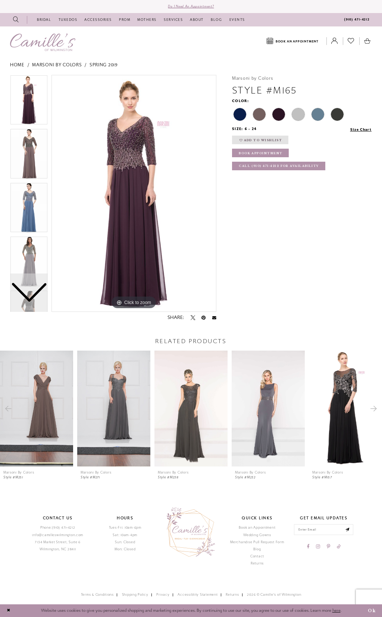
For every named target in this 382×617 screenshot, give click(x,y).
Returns (257, 563)
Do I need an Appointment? (191, 6)
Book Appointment (261, 153)
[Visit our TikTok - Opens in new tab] (339, 547)
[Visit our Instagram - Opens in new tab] (318, 547)
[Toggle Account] (334, 41)
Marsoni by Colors (57, 65)
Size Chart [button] (360, 129)
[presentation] (36, 409)
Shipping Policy (135, 595)
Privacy (162, 595)
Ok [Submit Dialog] (371, 610)
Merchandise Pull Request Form (257, 542)
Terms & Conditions (97, 595)
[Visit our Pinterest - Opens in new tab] (328, 547)
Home (17, 65)
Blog (257, 549)
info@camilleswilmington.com (57, 535)
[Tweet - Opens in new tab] (193, 317)
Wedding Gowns (257, 535)
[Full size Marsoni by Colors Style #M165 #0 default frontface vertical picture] (134, 193)
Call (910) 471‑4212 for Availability (279, 166)
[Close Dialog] (8, 611)
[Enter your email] (324, 530)
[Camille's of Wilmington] (42, 42)
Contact (257, 556)
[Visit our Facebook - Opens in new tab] (308, 547)
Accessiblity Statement (197, 595)
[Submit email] (348, 530)
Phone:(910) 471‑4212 (57, 528)
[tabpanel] (134, 193)
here (336, 610)
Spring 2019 (104, 65)
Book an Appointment (257, 528)
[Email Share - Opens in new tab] (214, 318)
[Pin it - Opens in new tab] (203, 317)
